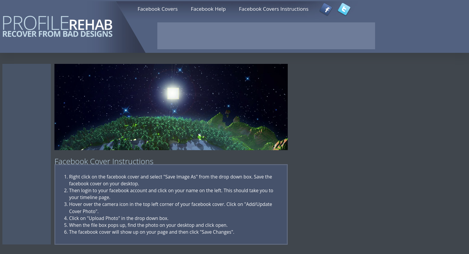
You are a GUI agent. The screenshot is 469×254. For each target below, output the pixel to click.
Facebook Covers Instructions (274, 8)
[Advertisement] (266, 35)
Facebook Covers (158, 8)
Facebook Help (208, 8)
